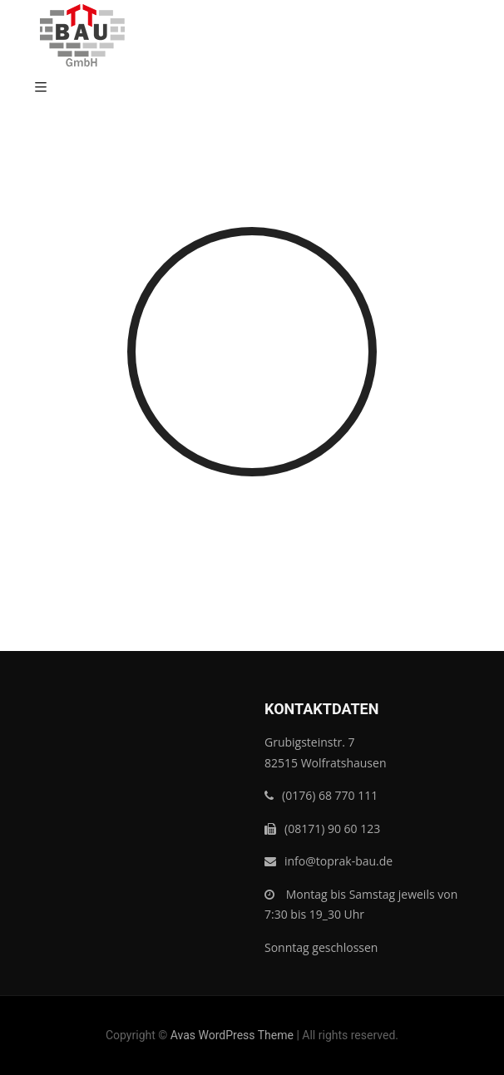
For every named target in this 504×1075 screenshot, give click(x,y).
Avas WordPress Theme (232, 1035)
